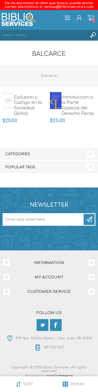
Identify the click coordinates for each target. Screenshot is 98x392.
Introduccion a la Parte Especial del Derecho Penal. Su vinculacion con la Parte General (78, 113)
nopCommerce (60, 376)
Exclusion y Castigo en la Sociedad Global (28, 105)
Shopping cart (91, 18)
